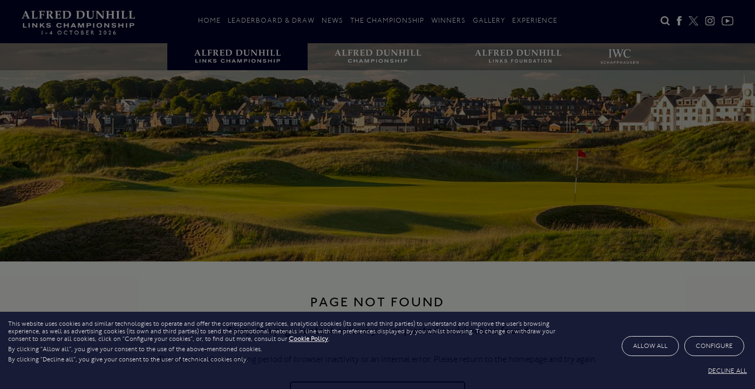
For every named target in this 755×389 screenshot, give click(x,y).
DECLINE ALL (727, 370)
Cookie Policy (308, 339)
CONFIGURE (714, 346)
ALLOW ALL (650, 346)
